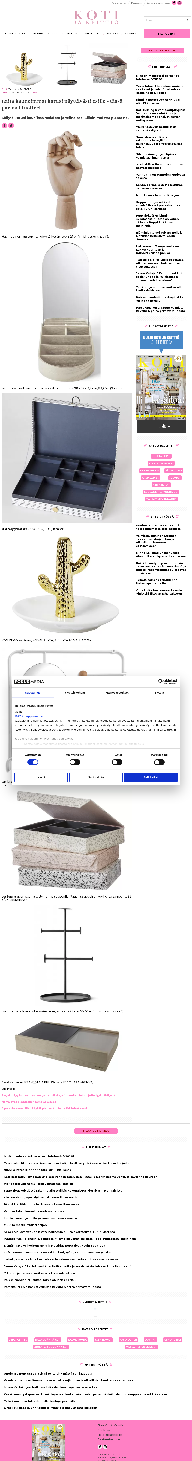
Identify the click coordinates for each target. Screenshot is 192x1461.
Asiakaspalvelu (108, 1431)
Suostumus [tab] (32, 692)
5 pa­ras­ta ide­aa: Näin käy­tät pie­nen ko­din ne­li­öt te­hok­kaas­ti (45, 1108)
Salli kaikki (151, 777)
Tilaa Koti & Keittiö (110, 1426)
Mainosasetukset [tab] (117, 692)
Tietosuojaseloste (110, 1435)
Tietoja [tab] (159, 692)
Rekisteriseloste (109, 1440)
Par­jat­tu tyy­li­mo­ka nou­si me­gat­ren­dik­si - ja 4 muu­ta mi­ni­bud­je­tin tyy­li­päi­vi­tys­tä (58, 1095)
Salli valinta (96, 777)
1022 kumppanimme (28, 716)
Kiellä (41, 777)
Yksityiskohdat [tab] (75, 692)
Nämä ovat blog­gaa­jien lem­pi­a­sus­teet (29, 1102)
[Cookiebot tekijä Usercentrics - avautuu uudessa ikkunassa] (161, 681)
